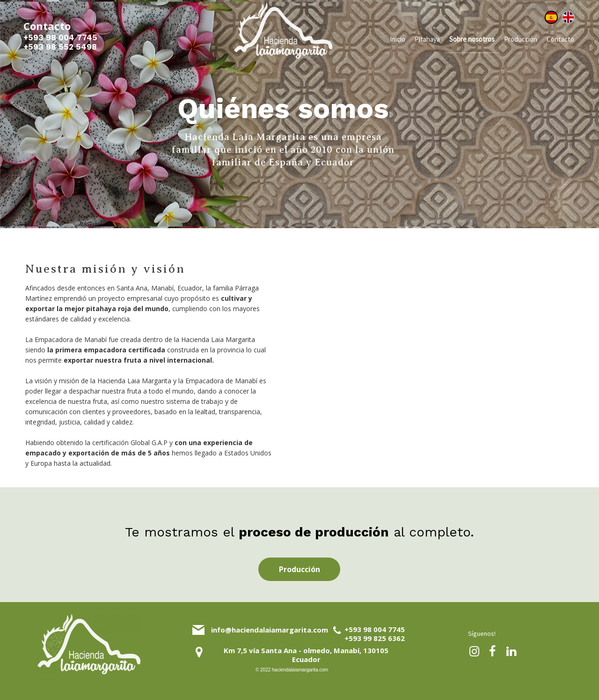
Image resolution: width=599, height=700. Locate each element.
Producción (520, 39)
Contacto (560, 39)
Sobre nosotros (472, 39)
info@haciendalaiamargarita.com (269, 629)
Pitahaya (427, 39)
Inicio (397, 39)
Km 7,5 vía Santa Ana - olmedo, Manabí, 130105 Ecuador (306, 655)
